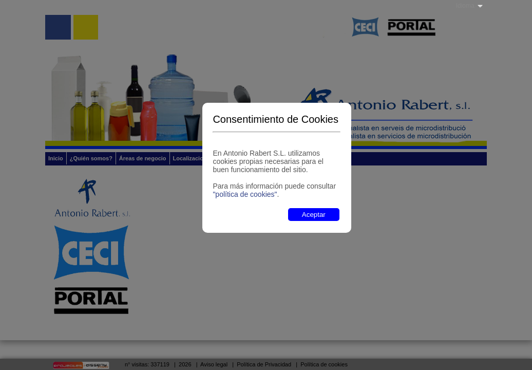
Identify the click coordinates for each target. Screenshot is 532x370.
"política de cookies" (245, 194)
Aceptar (314, 214)
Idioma (465, 5)
